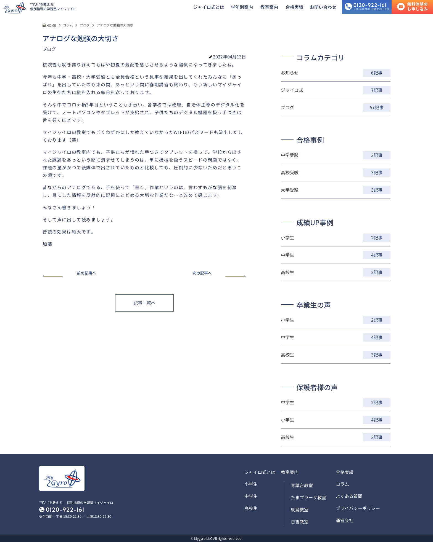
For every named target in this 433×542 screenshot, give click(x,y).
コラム (342, 484)
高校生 (251, 508)
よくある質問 (349, 496)
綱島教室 (299, 509)
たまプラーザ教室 (308, 497)
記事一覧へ (144, 302)
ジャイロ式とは (208, 7)
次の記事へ (219, 273)
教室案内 (269, 7)
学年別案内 (242, 7)
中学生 (251, 496)
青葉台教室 (302, 485)
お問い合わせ (323, 7)
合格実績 (294, 7)
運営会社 (344, 520)
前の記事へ (69, 273)
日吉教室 (299, 521)
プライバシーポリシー (358, 508)
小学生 (251, 484)
